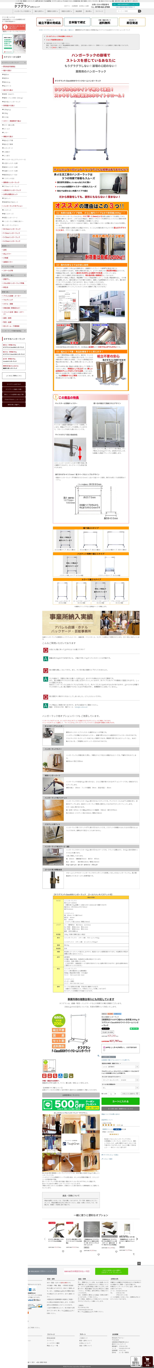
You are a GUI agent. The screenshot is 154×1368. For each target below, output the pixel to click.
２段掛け (7, 152)
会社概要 (115, 1334)
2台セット (7, 198)
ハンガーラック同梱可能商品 (11, 331)
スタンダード (8, 148)
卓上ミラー (7, 254)
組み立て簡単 (8, 144)
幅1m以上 (7, 82)
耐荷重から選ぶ (9, 105)
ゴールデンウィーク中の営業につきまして (59, 36)
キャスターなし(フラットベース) (15, 159)
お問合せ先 (114, 1279)
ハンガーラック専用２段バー (13, 221)
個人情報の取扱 (42, 1362)
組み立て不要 (8, 140)
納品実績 (79, 11)
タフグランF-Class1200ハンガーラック (14, 353)
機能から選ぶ (8, 136)
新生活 (5, 287)
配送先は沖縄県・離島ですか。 (111, 1063)
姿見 (5, 250)
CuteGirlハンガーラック (10, 360)
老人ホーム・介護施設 (11, 326)
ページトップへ (139, 1263)
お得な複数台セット (10, 194)
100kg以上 (7, 109)
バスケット (7, 210)
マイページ (99, 11)
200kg (6, 113)
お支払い (18, 1279)
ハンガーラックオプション (13, 206)
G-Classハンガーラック (11, 241)
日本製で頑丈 (77, 21)
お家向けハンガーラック (12, 190)
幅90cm (6, 78)
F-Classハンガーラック (11, 233)
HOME (41, 30)
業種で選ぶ (5, 292)
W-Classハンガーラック (12, 229)
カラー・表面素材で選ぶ (12, 121)
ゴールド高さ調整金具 (109, 1084)
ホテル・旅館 (8, 304)
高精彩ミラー (8, 262)
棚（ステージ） (9, 214)
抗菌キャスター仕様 (10, 171)
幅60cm (71, 30)
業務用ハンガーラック (11, 182)
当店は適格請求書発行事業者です (125, 7)
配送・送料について (85, 1340)
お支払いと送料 (84, 6)
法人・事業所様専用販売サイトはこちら (125, 4)
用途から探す (65, 11)
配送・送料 (51, 1279)
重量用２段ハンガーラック (10, 367)
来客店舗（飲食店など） (12, 308)
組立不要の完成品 (50, 21)
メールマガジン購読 (53, 1343)
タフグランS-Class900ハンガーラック (13, 346)
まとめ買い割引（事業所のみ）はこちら (120, 1109)
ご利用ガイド (67, 1310)
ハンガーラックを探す (21, 11)
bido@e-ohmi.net (81, 707)
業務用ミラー (6, 246)
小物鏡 (5, 258)
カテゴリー (18, 1334)
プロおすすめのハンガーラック (14, 399)
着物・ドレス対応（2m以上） (14, 98)
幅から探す (38, 11)
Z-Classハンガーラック (11, 186)
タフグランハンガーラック (51, 30)
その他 (6, 117)
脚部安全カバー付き (10, 175)
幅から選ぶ (64, 30)
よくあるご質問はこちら (14, 376)
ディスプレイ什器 (8, 266)
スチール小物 (8, 270)
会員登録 (75, 6)
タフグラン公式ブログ (14, 384)
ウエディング (8, 300)
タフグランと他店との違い (14, 389)
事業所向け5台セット (11, 202)
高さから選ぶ (8, 90)
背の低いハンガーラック (12, 102)
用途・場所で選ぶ (8, 275)
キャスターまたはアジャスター (111, 1077)
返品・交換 (82, 1279)
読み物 (88, 11)
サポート (83, 1334)
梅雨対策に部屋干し (14, 405)
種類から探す (51, 11)
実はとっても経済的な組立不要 (14, 394)
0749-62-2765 (102, 6)
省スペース (7, 86)
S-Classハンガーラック (11, 237)
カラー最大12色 (9, 125)
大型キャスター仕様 (10, 163)
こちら (54, 47)
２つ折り (7, 156)
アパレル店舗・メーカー (12, 296)
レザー (6, 132)
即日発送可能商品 (9, 66)
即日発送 (132, 21)
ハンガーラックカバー (11, 225)
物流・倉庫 (7, 322)
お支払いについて (84, 1343)
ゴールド (7, 129)
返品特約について (107, 1120)
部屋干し (6, 279)
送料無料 (105, 21)
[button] (44, 1239)
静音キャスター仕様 (10, 167)
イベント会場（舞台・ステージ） (13, 313)
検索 (139, 11)
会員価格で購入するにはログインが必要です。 (116, 1060)
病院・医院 (7, 318)
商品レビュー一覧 (52, 1346)
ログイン (67, 6)
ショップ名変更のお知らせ (54, 40)
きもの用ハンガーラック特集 (13, 283)
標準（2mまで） (9, 94)
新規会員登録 (51, 1338)
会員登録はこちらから (71, 1095)
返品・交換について (85, 1346)
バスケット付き (9, 178)
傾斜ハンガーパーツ (10, 217)
